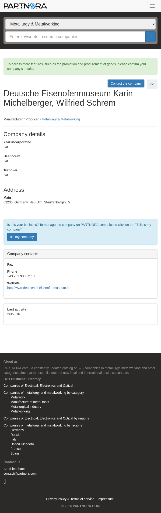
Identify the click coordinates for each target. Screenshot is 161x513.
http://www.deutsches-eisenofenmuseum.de (38, 288)
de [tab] (152, 84)
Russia (15, 435)
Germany (17, 430)
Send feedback (14, 469)
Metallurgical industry (25, 406)
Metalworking (20, 411)
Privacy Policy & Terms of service (70, 499)
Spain (14, 453)
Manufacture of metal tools (29, 402)
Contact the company (126, 83)
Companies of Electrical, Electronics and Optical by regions (46, 418)
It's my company (22, 237)
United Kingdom (22, 444)
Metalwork (17, 397)
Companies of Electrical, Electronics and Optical (38, 385)
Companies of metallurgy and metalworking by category (44, 392)
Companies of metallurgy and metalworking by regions (43, 425)
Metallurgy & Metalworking (61, 119)
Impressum (106, 499)
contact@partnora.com (20, 473)
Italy (13, 439)
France (15, 449)
